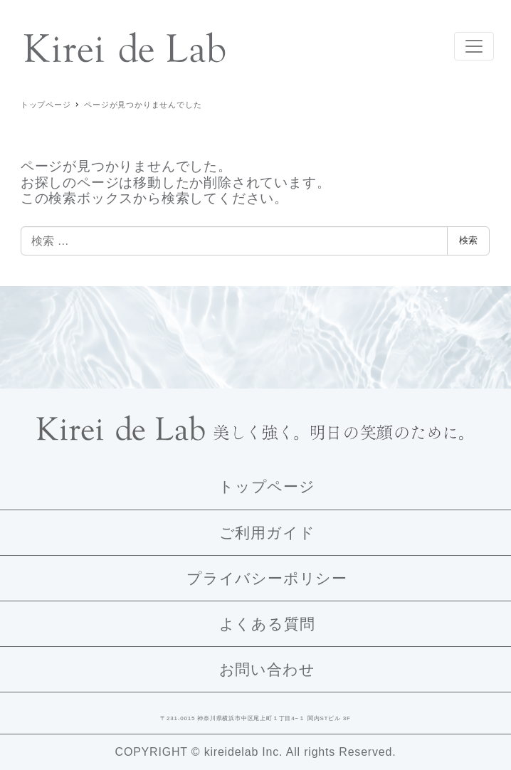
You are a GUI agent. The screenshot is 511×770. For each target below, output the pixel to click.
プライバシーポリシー (266, 578)
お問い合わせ (267, 669)
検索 (468, 240)
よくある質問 (267, 624)
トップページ (266, 486)
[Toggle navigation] (474, 46)
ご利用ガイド (267, 532)
